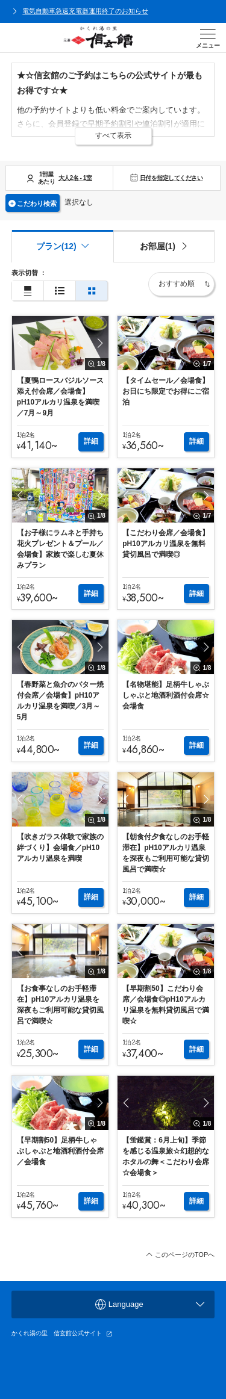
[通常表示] (27, 291)
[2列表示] (91, 291)
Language (149, 1304)
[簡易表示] (59, 291)
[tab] (164, 246)
